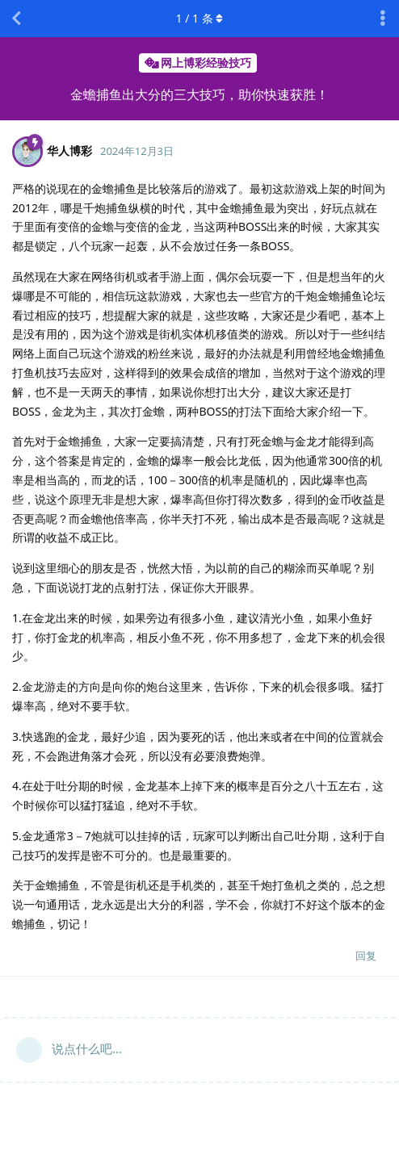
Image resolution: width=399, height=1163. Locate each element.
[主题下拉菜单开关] (383, 18)
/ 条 (200, 18)
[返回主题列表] (16, 18)
